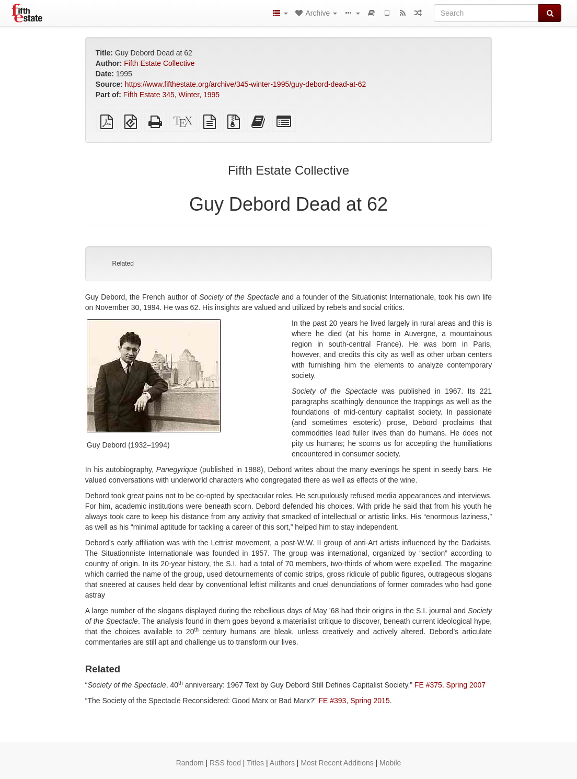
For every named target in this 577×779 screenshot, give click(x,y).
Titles (255, 763)
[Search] (486, 13)
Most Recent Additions (337, 763)
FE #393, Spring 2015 (353, 700)
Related (122, 263)
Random (190, 763)
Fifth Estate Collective (159, 63)
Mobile (390, 763)
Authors (282, 763)
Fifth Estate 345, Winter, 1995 (171, 94)
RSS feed (225, 763)
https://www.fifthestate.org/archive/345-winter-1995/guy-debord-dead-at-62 (245, 84)
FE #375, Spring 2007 (450, 685)
